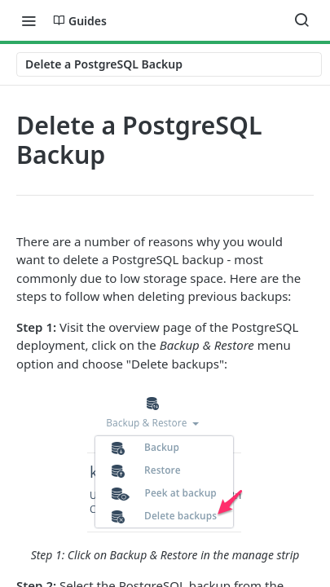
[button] (165, 474)
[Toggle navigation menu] (28, 20)
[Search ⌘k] (301, 20)
